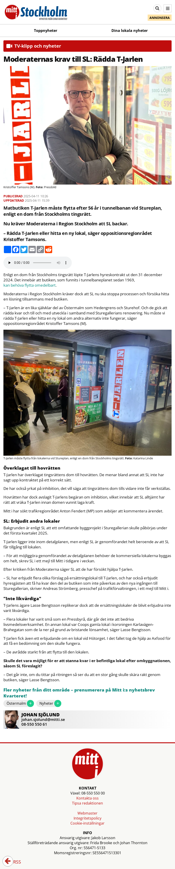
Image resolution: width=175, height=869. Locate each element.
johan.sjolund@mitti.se (43, 719)
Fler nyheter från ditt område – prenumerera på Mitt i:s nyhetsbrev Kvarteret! (79, 693)
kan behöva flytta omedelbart (29, 285)
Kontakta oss (87, 798)
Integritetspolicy (87, 818)
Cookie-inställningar (87, 823)
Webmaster (87, 813)
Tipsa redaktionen (87, 803)
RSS (14, 862)
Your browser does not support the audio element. (37, 263)
